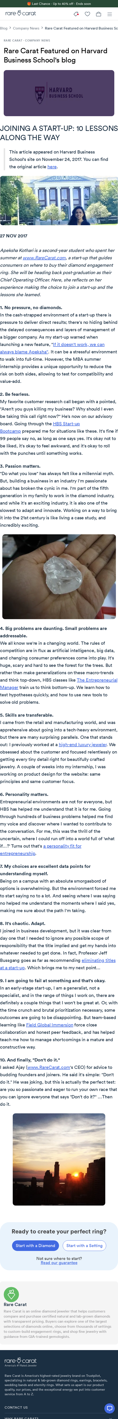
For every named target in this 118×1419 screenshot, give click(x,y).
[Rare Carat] (19, 13)
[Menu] (109, 13)
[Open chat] (109, 1408)
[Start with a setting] (84, 1245)
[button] (59, 1407)
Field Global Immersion (49, 1025)
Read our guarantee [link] (59, 1262)
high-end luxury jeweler (82, 744)
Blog (3, 28)
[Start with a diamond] (35, 1245)
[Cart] (98, 13)
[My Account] (87, 13)
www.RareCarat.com (44, 257)
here (52, 166)
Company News (26, 28)
